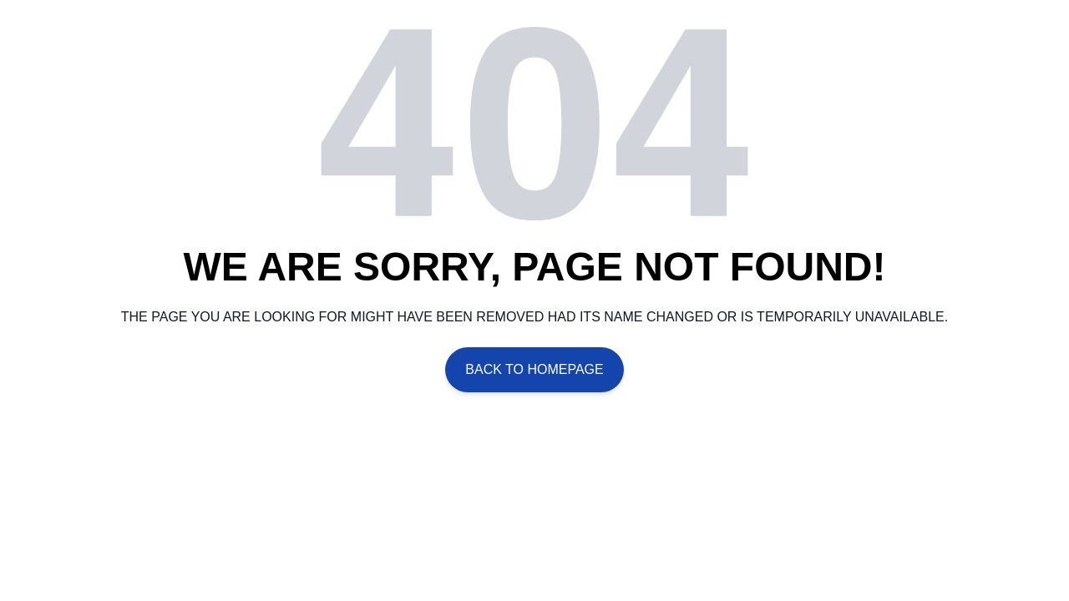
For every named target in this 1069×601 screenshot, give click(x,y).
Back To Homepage (534, 369)
